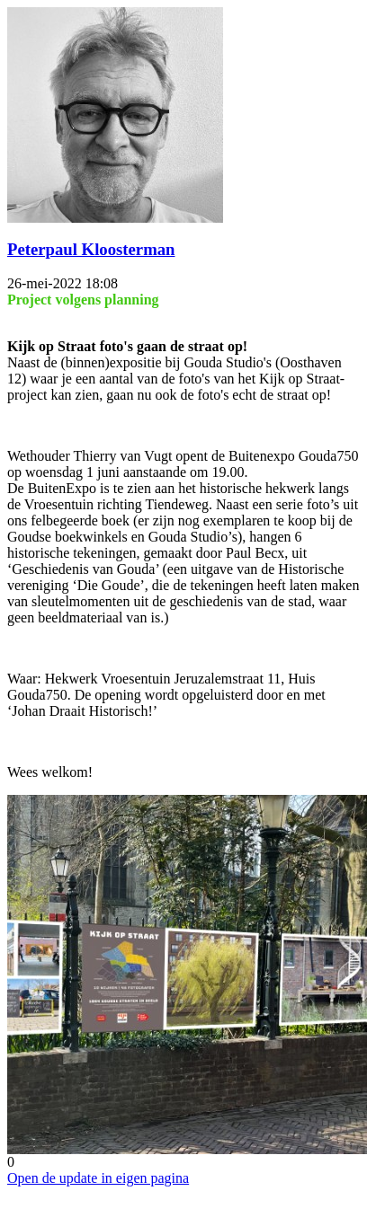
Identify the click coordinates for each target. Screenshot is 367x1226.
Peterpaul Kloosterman (91, 249)
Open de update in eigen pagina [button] (98, 1178)
